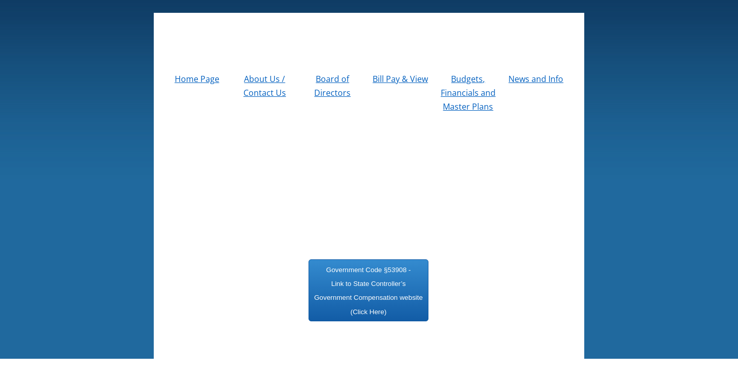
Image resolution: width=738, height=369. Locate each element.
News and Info (535, 79)
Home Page (197, 79)
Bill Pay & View (400, 79)
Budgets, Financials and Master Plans (468, 92)
